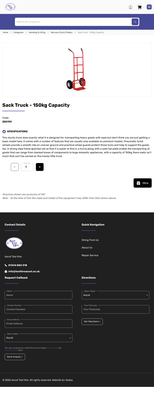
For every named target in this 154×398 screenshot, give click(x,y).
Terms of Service (11, 350)
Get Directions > (92, 321)
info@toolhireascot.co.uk (22, 271)
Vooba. (69, 380)
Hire (142, 183)
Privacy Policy (52, 348)
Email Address (13, 319)
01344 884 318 (16, 265)
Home (5, 32)
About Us (87, 247)
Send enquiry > (15, 356)
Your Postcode (90, 305)
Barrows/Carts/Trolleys (62, 32)
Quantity (27, 163)
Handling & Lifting (37, 32)
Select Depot (12, 334)
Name (9, 291)
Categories (18, 32)
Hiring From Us (90, 240)
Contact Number (14, 305)
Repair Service (90, 255)
